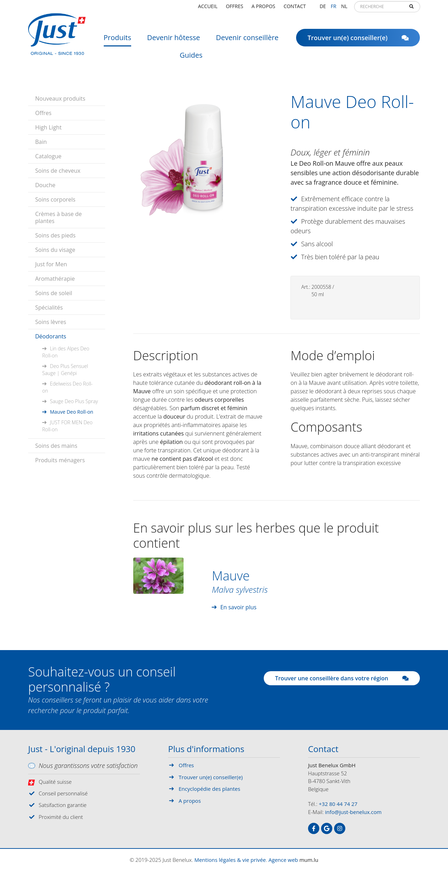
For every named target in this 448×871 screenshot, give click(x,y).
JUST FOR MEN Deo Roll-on (67, 426)
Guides (191, 58)
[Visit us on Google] (326, 828)
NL (344, 8)
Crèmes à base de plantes (58, 217)
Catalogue (48, 156)
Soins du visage (55, 250)
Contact (294, 8)
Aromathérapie (55, 278)
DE (323, 8)
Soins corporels (55, 199)
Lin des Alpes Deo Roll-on (65, 352)
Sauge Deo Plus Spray (74, 401)
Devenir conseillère (247, 40)
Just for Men (51, 264)
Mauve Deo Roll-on (71, 411)
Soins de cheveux (58, 170)
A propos (263, 8)
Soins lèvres (50, 322)
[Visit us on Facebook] (313, 828)
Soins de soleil (53, 293)
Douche (45, 185)
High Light (48, 127)
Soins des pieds (55, 235)
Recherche (411, 9)
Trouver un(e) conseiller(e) (358, 40)
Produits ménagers (60, 460)
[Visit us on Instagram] (339, 828)
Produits (117, 40)
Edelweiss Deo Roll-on (67, 387)
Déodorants (50, 336)
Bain (41, 142)
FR (333, 8)
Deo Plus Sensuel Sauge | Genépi (65, 369)
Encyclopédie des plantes (209, 788)
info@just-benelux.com (353, 811)
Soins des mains (56, 446)
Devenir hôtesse (173, 40)
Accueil (208, 8)
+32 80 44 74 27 (338, 803)
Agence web (283, 859)
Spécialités (49, 307)
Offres (234, 8)
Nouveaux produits (60, 98)
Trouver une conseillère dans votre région (342, 678)
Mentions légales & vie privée (230, 859)
